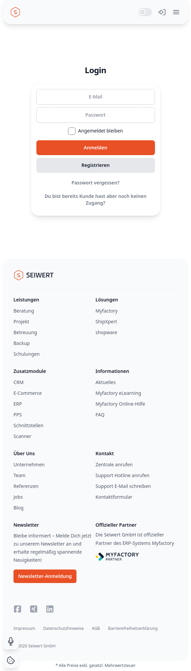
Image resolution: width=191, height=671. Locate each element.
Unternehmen (28, 464)
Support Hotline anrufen (123, 475)
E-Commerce (27, 393)
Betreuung (25, 332)
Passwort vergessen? (95, 182)
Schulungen (26, 354)
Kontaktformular (114, 497)
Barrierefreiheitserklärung (133, 628)
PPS (17, 414)
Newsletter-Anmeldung (45, 576)
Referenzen (26, 486)
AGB (96, 628)
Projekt (21, 321)
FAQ (100, 414)
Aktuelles (106, 382)
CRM (18, 382)
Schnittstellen (28, 425)
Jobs (18, 497)
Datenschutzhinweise (63, 628)
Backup (21, 343)
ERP (17, 404)
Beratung (23, 311)
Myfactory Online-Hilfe (121, 404)
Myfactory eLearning (118, 393)
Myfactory (107, 311)
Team (19, 475)
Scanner (22, 436)
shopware (106, 332)
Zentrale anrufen (114, 464)
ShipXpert (106, 321)
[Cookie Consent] (11, 660)
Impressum (24, 628)
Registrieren (96, 165)
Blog (18, 507)
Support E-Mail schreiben (123, 486)
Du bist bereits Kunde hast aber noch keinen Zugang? (95, 199)
